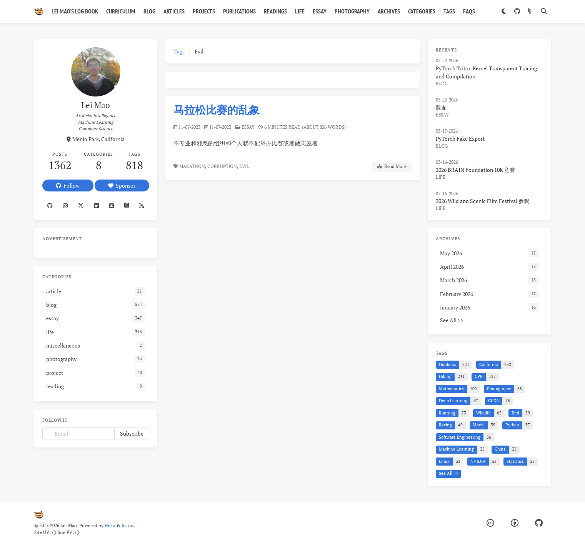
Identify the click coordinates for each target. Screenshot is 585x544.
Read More (392, 166)
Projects (204, 11)
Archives (389, 11)
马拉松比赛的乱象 (216, 110)
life (440, 177)
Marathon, (192, 166)
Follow (68, 185)
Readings (275, 11)
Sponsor (121, 185)
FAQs (469, 11)
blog (442, 84)
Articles (174, 11)
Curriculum (120, 11)
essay (248, 127)
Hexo (110, 525)
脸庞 (441, 107)
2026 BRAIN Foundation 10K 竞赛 (475, 169)
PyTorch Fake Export (460, 138)
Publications (239, 11)
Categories (421, 11)
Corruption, (222, 166)
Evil (244, 166)
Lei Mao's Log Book (75, 11)
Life (300, 11)
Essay (320, 11)
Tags (449, 11)
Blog (149, 11)
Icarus (128, 525)
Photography (352, 11)
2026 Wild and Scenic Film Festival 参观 (482, 201)
